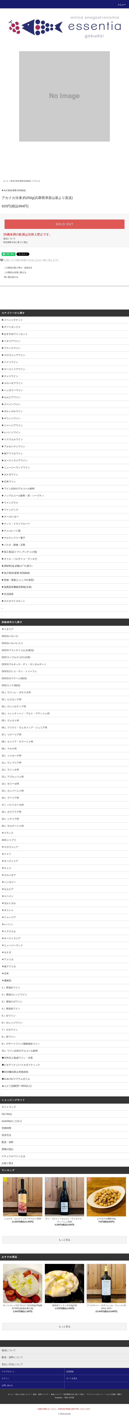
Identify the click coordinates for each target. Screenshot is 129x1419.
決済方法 (6, 1135)
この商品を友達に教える (13, 272)
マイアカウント (8, 1371)
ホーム (5, 181)
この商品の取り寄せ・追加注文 (16, 268)
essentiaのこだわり (12, 1121)
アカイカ (36, 181)
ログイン (5, 1378)
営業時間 (6, 1128)
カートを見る (71, 1378)
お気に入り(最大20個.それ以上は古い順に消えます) (29, 260)
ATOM (71, 1398)
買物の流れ (7, 1149)
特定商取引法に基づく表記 (15, 242)
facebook (58, 1398)
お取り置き (7, 1163)
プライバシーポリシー (94, 1394)
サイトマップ (9, 1107)
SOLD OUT (64, 224)
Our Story (7, 1114)
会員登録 (70, 1371)
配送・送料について (40, 1394)
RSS (66, 1398)
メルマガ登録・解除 (113, 1394)
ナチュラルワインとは (13, 1156)
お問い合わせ (7, 1385)
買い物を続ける (9, 277)
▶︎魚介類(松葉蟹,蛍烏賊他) (21, 181)
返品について (9, 238)
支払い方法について (22, 1394)
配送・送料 (7, 1142)
